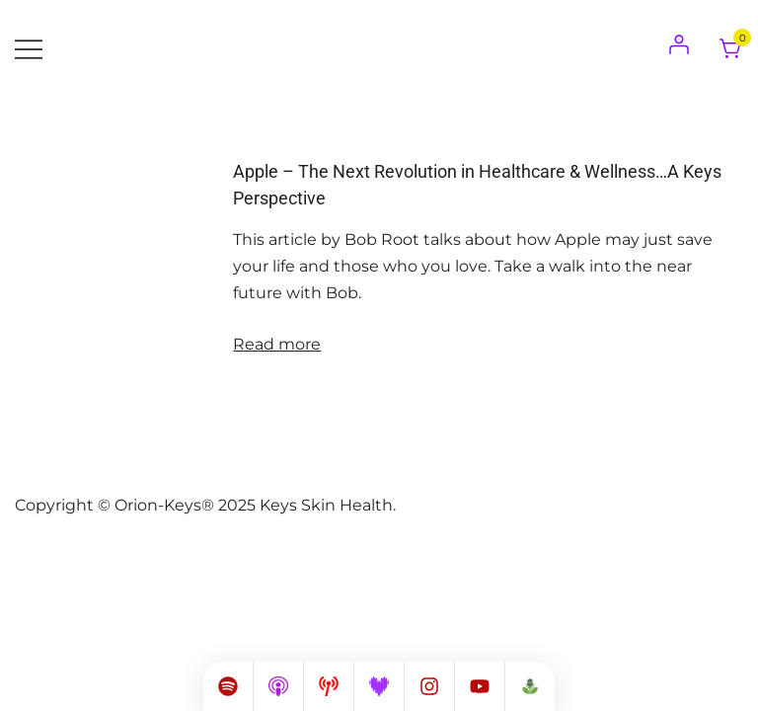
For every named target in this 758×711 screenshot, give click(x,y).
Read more (277, 344)
